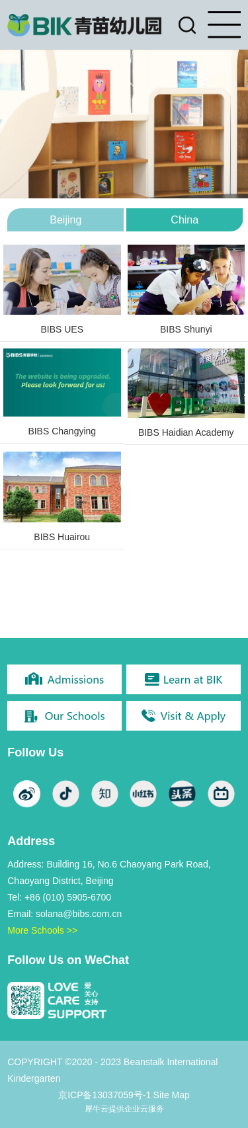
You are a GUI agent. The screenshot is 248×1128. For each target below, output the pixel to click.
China (184, 219)
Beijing (65, 219)
